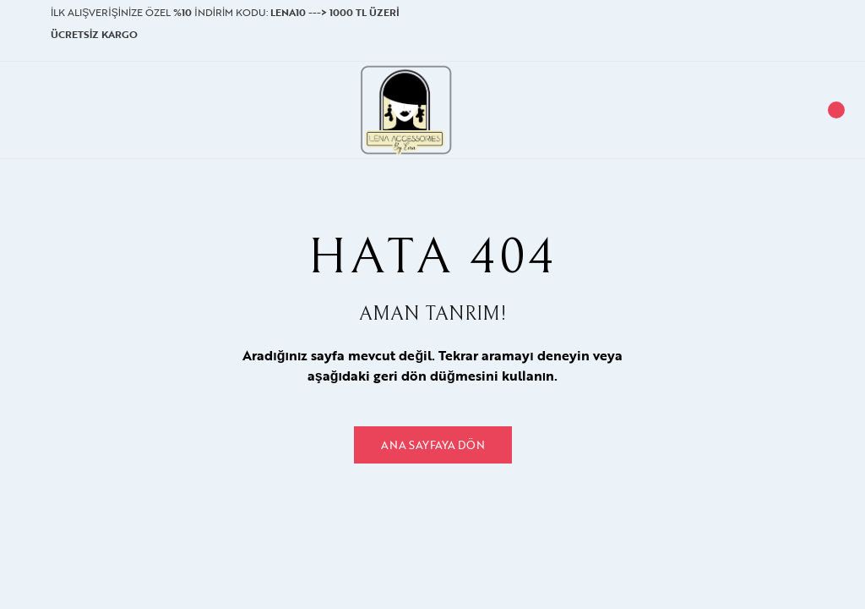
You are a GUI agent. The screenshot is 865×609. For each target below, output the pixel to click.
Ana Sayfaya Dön (433, 444)
